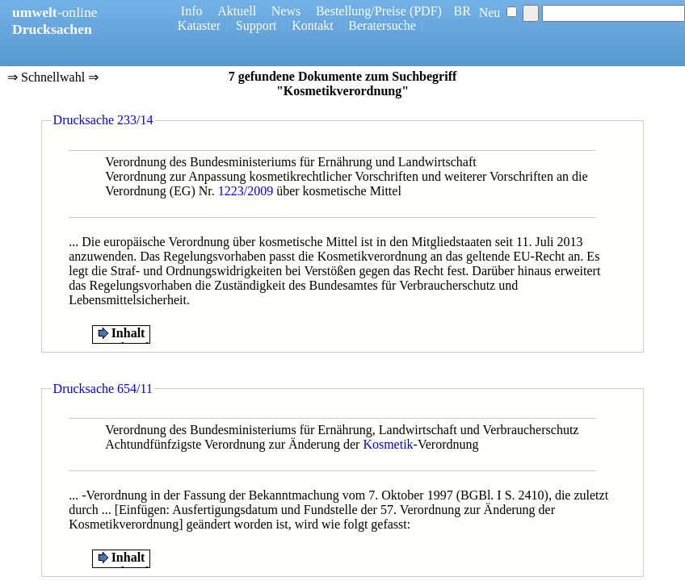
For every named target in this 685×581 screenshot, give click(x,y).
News (285, 11)
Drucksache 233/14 (103, 120)
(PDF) (426, 11)
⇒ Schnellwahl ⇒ (53, 78)
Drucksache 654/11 (103, 388)
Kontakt (313, 25)
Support (256, 25)
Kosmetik (388, 444)
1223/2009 (245, 191)
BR (462, 11)
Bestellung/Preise (361, 11)
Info (192, 11)
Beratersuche (382, 25)
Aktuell (236, 11)
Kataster (199, 25)
